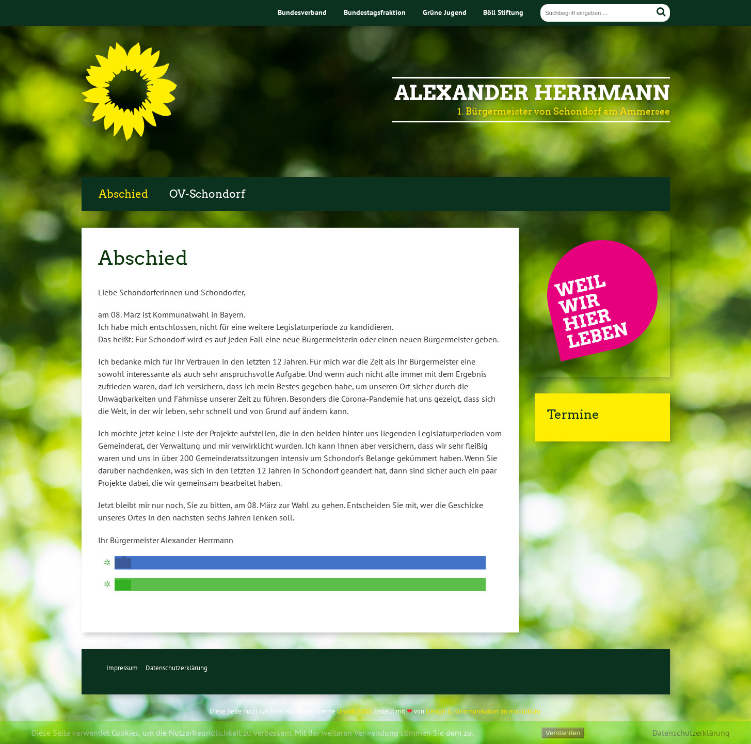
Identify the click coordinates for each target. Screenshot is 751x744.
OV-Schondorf (207, 194)
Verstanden (563, 733)
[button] (123, 563)
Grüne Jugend (445, 12)
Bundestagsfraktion (375, 12)
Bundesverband (302, 12)
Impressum (122, 667)
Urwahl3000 (354, 711)
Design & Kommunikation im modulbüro (483, 711)
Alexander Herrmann (532, 93)
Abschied (123, 194)
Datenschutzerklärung (176, 667)
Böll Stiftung (503, 12)
